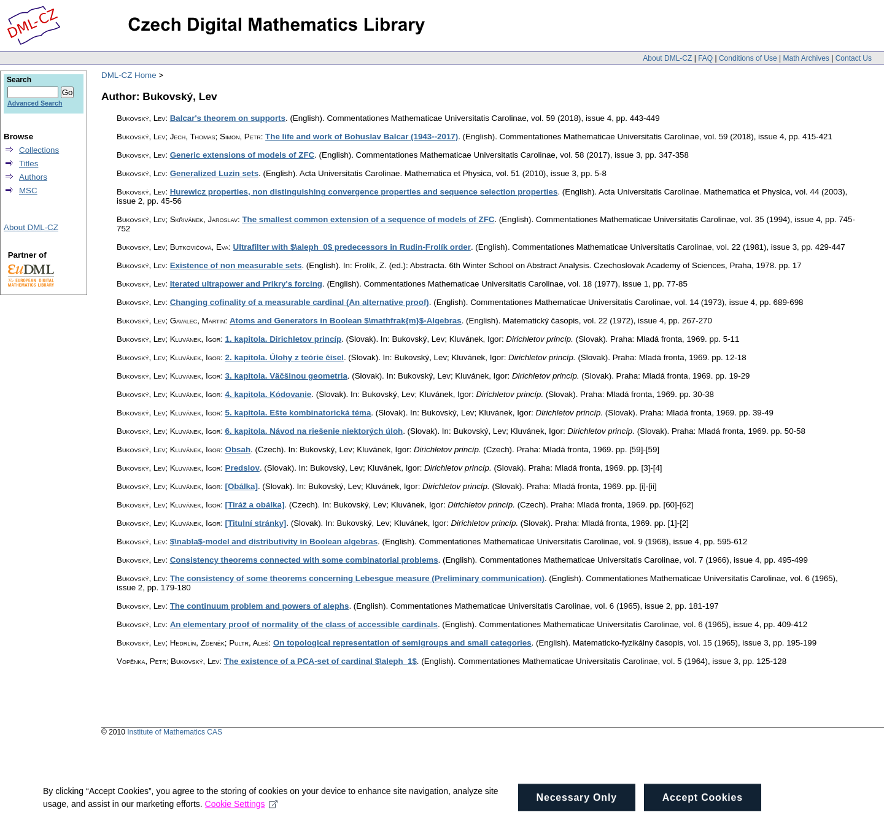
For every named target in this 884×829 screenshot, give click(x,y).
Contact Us (854, 58)
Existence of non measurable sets (236, 265)
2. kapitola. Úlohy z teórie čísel (284, 357)
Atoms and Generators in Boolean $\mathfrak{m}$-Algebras (346, 320)
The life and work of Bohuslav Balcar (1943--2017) (361, 136)
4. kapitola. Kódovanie (268, 394)
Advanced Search (34, 103)
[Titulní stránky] (256, 523)
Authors (33, 177)
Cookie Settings (241, 819)
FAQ (705, 58)
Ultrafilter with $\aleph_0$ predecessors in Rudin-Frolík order (352, 247)
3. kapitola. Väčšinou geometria (286, 375)
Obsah (237, 449)
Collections (39, 150)
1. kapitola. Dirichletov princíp (283, 339)
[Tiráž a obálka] (255, 504)
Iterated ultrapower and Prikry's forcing (246, 283)
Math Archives (806, 58)
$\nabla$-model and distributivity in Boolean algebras (274, 541)
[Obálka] (241, 486)
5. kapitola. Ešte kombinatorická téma (298, 412)
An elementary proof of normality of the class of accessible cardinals (304, 624)
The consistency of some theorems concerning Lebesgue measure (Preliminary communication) (357, 578)
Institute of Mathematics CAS (174, 732)
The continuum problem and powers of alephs (259, 606)
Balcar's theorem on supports (227, 118)
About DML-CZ (667, 58)
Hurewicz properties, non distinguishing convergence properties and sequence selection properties (364, 191)
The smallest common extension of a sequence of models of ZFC (368, 219)
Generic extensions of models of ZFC (242, 155)
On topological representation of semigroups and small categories (402, 642)
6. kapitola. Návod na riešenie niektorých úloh (314, 431)
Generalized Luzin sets (214, 173)
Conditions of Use (748, 58)
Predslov (242, 467)
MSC (28, 190)
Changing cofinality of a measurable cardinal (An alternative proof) (299, 302)
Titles (28, 163)
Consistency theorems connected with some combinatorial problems (304, 560)
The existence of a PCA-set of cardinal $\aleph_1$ (320, 661)
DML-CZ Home (129, 75)
